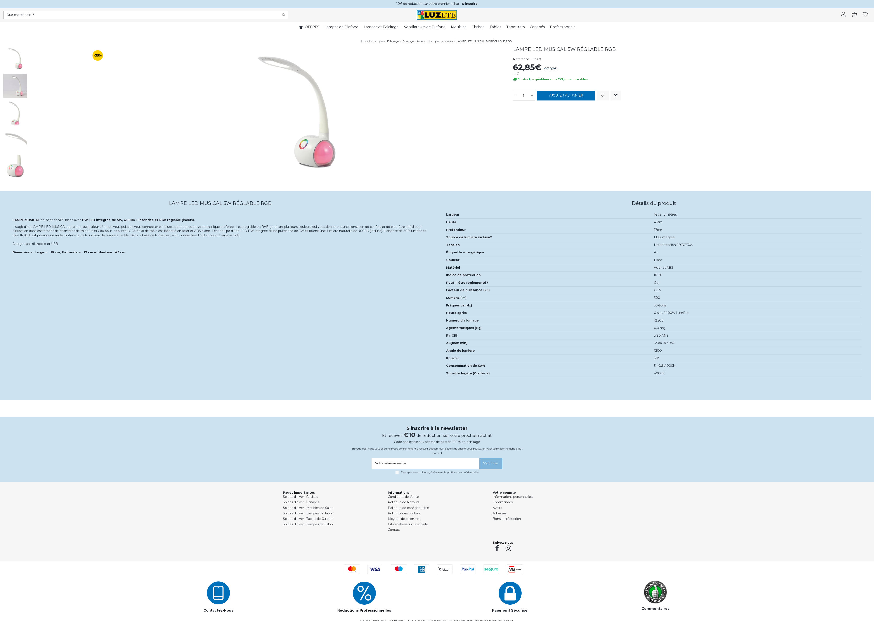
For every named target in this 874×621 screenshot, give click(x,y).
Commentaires (655, 609)
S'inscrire (470, 4)
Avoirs (497, 508)
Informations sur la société (408, 524)
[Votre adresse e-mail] (425, 463)
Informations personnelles (512, 497)
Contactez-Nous (218, 610)
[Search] (283, 15)
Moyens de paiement (404, 519)
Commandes (503, 502)
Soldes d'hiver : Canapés (301, 502)
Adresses (499, 513)
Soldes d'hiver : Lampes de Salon (308, 524)
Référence (521, 59)
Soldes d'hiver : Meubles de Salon (308, 508)
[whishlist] (865, 14)
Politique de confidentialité (408, 508)
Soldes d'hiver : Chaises (300, 497)
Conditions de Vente (403, 497)
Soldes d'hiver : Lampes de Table (308, 513)
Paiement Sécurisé (509, 610)
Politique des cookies (404, 513)
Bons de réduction (507, 519)
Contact (394, 530)
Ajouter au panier (566, 95)
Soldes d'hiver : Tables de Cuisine (308, 519)
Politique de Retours (403, 502)
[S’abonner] (490, 463)
